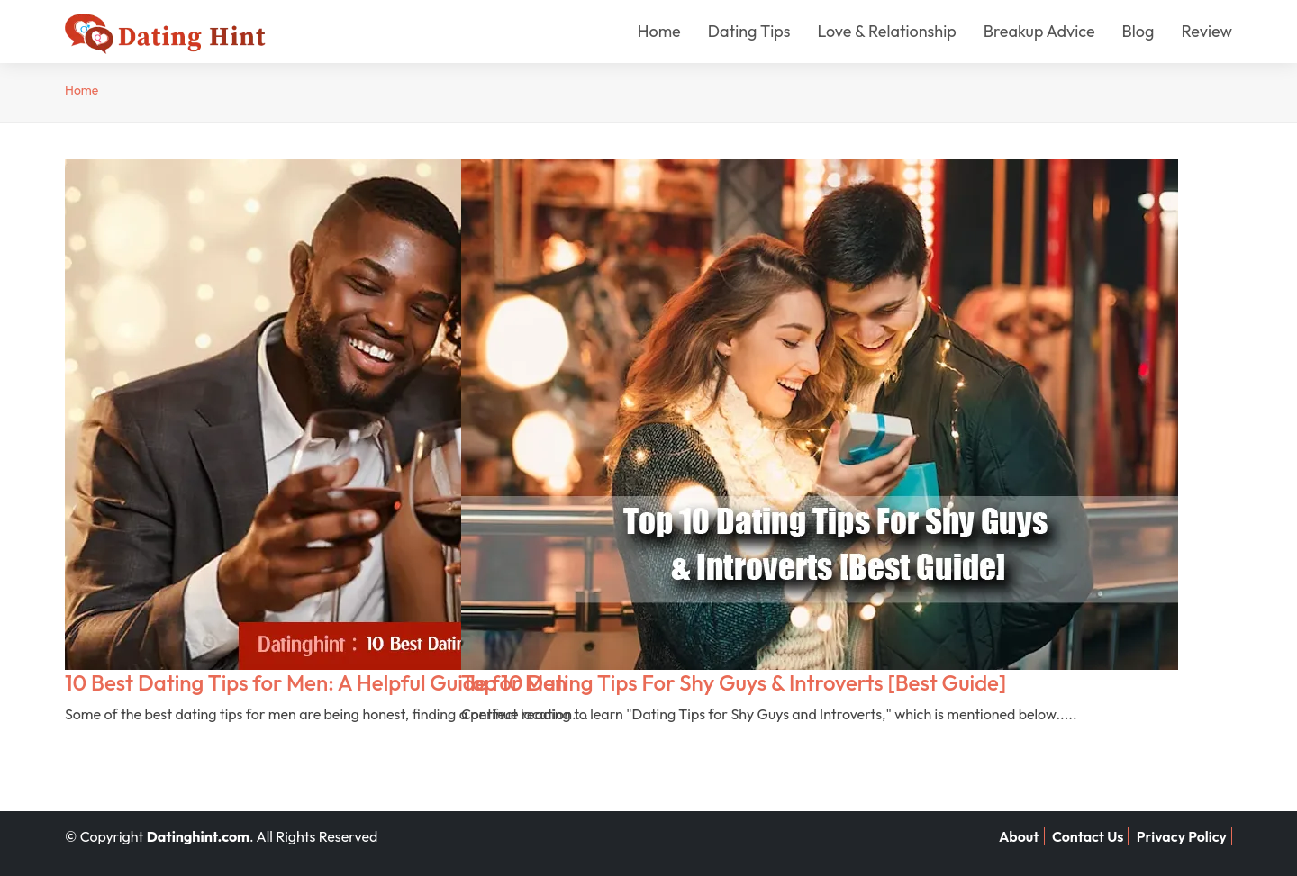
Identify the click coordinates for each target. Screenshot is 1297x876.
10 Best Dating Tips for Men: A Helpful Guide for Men (316, 682)
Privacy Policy (1182, 836)
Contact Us (1088, 836)
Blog (1138, 31)
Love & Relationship (886, 31)
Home (659, 31)
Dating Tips (749, 31)
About (1019, 836)
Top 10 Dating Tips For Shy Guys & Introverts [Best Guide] (733, 682)
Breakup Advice (1039, 31)
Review (1206, 31)
